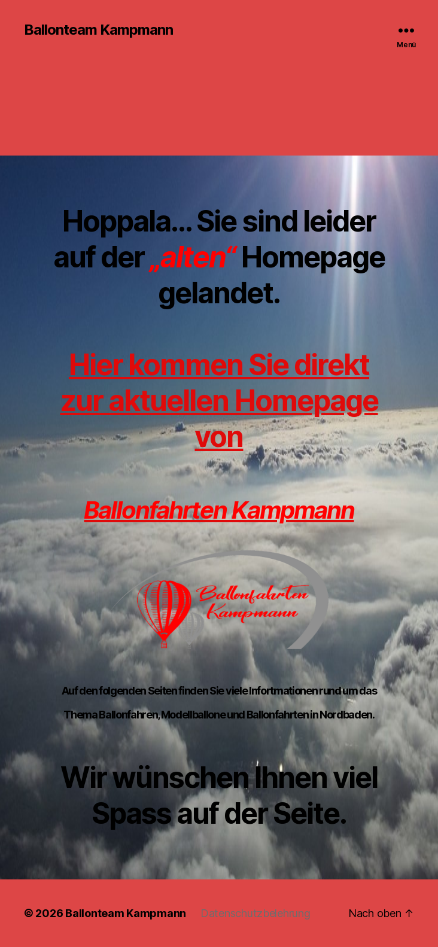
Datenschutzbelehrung (255, 913)
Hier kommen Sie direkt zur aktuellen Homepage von (219, 400)
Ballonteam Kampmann (98, 30)
